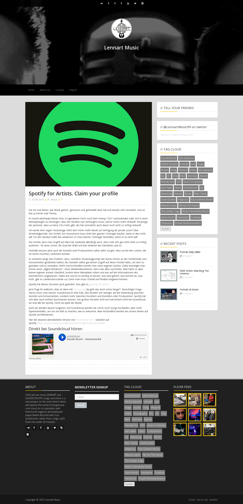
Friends (178, 193)
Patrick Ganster (169, 164)
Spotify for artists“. (100, 284)
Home (31, 90)
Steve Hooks (168, 217)
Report (203, 175)
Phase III (183, 170)
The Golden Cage (170, 211)
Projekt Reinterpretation (188, 223)
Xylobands (166, 223)
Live (193, 164)
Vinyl (175, 175)
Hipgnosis (183, 199)
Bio (163, 175)
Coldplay (195, 217)
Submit (81, 405)
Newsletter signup (91, 387)
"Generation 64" (84, 319)
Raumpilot (182, 217)
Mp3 (182, 175)
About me (45, 90)
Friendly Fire (167, 181)
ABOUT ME (202, 499)
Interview (192, 175)
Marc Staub (200, 193)
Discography (205, 170)
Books (188, 193)
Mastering (166, 193)
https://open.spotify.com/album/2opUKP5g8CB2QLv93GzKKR (71, 323)
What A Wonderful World (195, 211)
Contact (60, 90)
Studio (164, 170)
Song (173, 170)
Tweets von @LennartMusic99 (176, 134)
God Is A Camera (192, 181)
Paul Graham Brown (202, 199)
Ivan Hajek (166, 187)
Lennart (184, 164)
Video (193, 170)
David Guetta (168, 199)
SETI (179, 181)
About (54, 199)
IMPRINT (213, 499)
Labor (178, 187)
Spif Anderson (186, 158)
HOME (192, 499)
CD (168, 175)
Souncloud (79, 289)
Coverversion (191, 187)
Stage (201, 164)
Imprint (73, 90)
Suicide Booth (168, 158)
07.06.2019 (38, 199)
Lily (201, 187)
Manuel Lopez (169, 205)
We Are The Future (189, 205)
